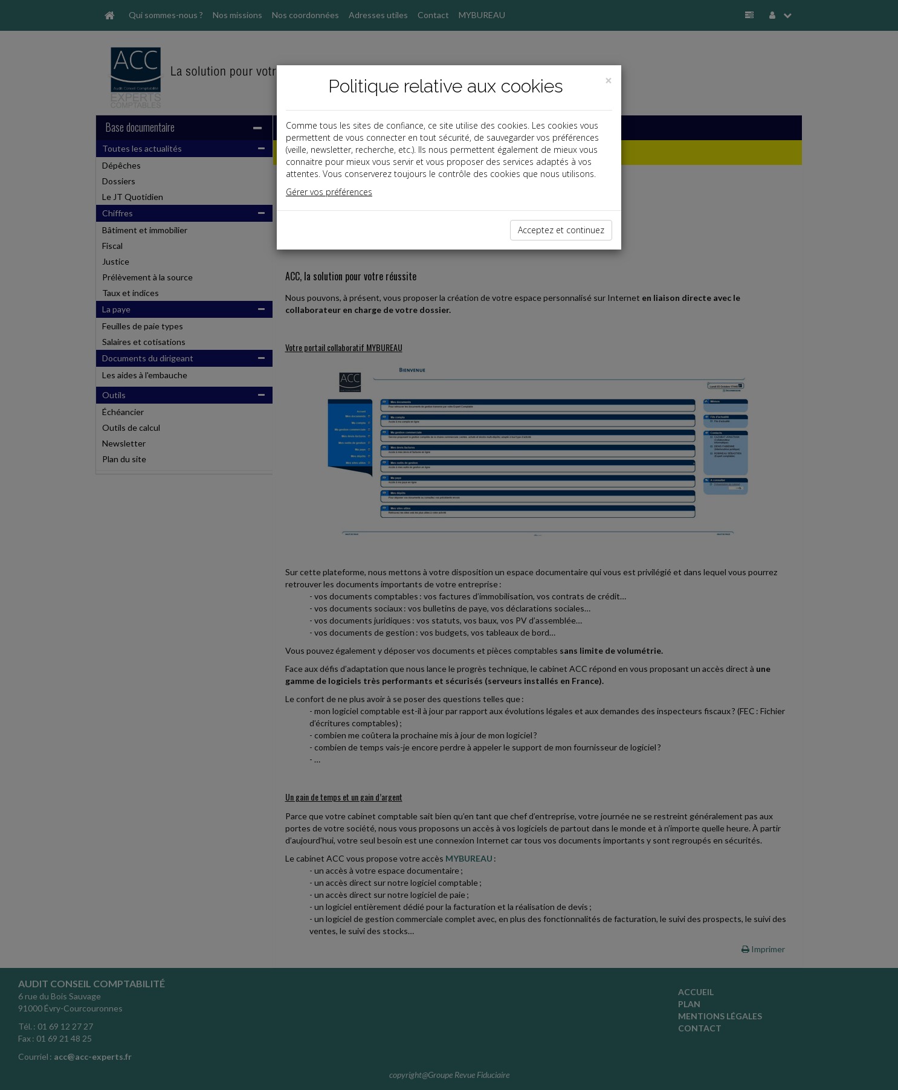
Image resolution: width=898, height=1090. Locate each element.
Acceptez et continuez (561, 230)
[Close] (608, 80)
